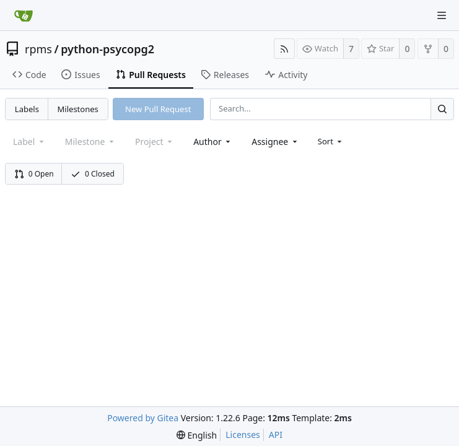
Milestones (78, 109)
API (275, 434)
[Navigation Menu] (442, 15)
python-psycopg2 (107, 49)
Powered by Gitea (142, 418)
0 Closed (93, 173)
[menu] (331, 141)
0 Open (34, 173)
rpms (38, 49)
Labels (27, 109)
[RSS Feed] (284, 48)
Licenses (242, 434)
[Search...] (442, 109)
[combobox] (212, 141)
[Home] (23, 15)
